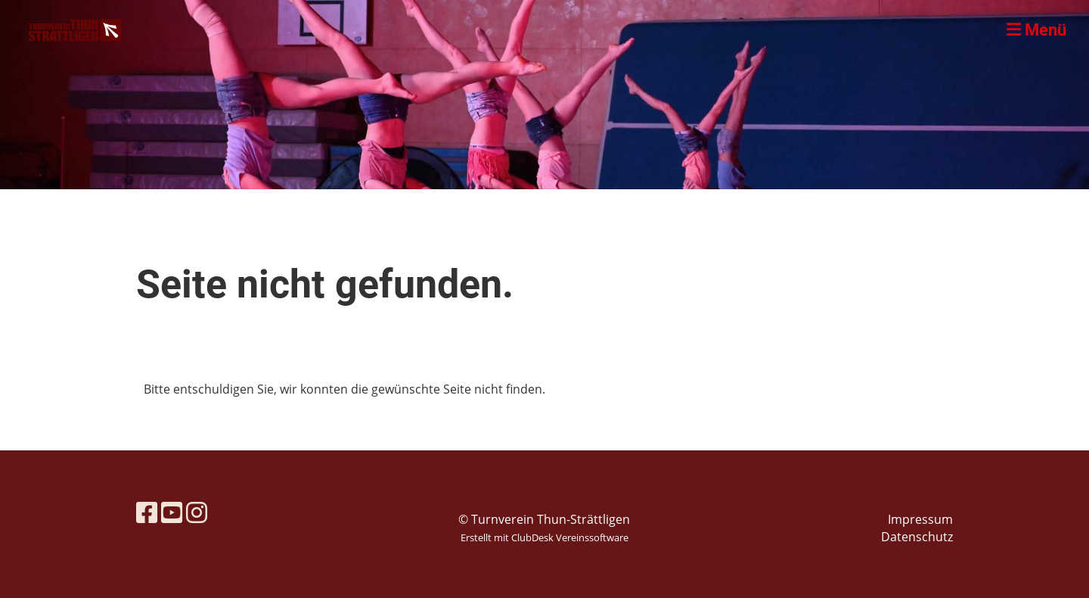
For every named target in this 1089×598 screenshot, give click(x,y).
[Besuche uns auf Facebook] (146, 512)
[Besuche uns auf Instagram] (196, 512)
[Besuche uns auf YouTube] (171, 512)
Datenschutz (917, 536)
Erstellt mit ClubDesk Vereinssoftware (544, 537)
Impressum (920, 519)
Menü (1036, 29)
